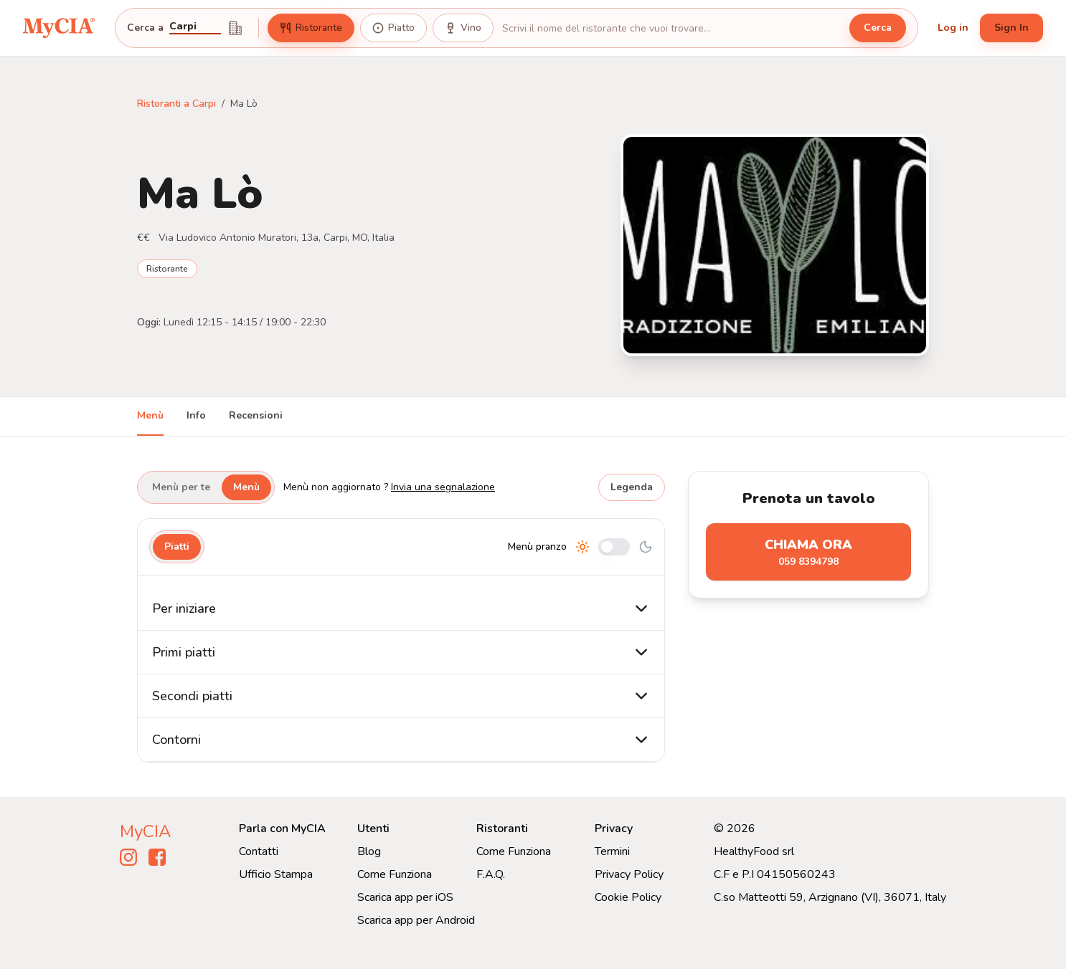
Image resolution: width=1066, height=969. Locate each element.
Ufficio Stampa (276, 874)
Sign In (1011, 27)
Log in (953, 27)
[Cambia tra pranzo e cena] (614, 546)
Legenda (631, 487)
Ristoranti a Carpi (176, 103)
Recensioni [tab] (256, 415)
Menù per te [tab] (181, 487)
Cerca (878, 27)
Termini (612, 851)
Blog (369, 851)
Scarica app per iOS (405, 897)
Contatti (258, 851)
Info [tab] (196, 415)
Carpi (183, 27)
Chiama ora (808, 552)
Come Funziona (394, 874)
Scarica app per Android (416, 920)
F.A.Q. (490, 874)
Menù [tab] (150, 415)
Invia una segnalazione (443, 487)
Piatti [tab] (176, 546)
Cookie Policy (628, 897)
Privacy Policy (629, 874)
